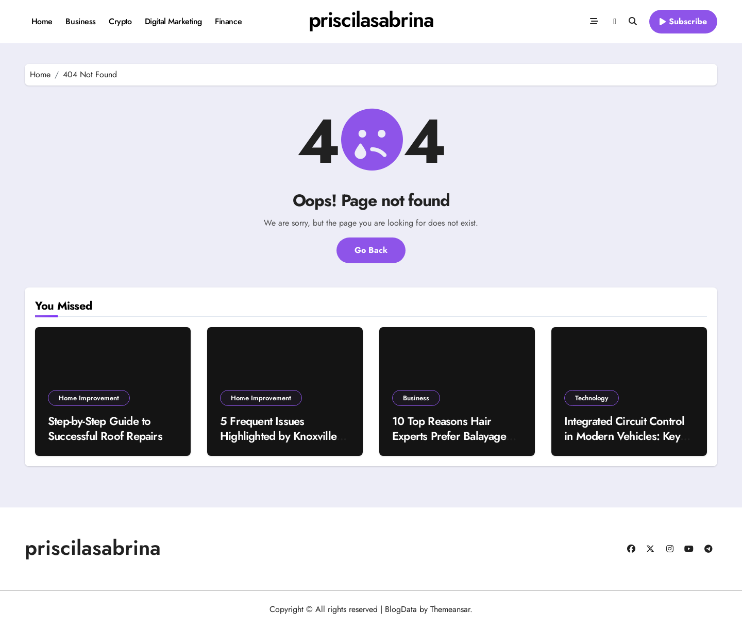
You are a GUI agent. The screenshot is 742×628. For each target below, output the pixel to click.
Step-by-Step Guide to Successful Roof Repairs (105, 428)
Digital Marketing (173, 21)
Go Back (371, 250)
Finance (228, 21)
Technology (591, 398)
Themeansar (450, 609)
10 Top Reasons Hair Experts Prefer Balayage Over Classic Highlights (449, 436)
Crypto (120, 21)
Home (42, 21)
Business (80, 21)
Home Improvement (89, 398)
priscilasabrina (371, 20)
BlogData (401, 609)
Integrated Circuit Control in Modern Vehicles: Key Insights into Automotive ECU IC (624, 443)
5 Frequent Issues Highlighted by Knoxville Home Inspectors (278, 436)
